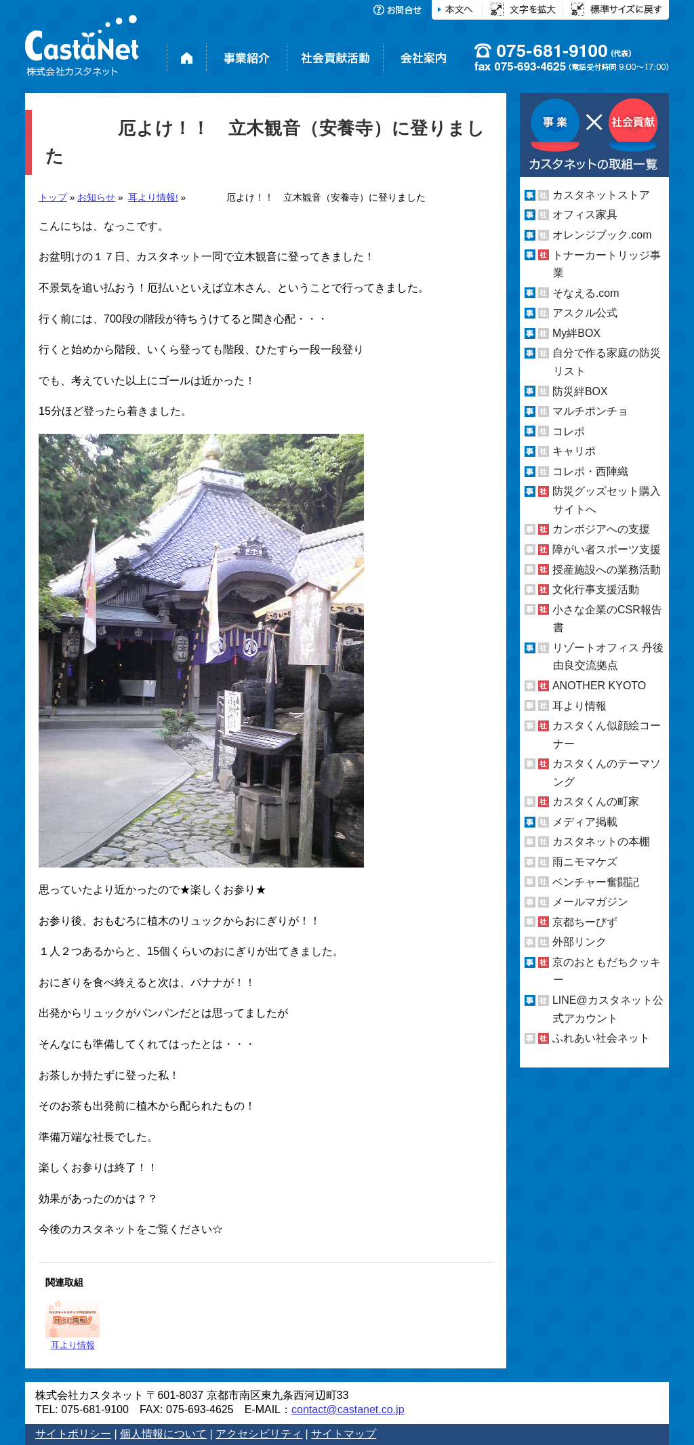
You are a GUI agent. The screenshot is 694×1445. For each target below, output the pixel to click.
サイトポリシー (73, 1434)
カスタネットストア (601, 195)
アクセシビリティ (259, 1434)
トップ (53, 197)
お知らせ (96, 197)
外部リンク (579, 942)
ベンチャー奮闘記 (595, 882)
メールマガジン (590, 902)
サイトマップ (343, 1434)
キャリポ (574, 451)
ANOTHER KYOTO (599, 685)
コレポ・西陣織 (590, 471)
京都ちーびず (584, 922)
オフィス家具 (584, 214)
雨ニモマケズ (584, 862)
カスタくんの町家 (595, 801)
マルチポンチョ (590, 411)
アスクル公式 (584, 313)
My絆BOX (576, 333)
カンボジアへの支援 (601, 529)
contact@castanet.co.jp (348, 1409)
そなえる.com (585, 293)
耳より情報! (153, 197)
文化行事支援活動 (595, 589)
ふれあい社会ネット (601, 1038)
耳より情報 (72, 1323)
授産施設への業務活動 (606, 569)
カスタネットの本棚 (601, 841)
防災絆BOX (580, 390)
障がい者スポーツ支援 (606, 549)
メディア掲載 (584, 822)
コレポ (568, 431)
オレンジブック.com (602, 235)
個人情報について (163, 1434)
